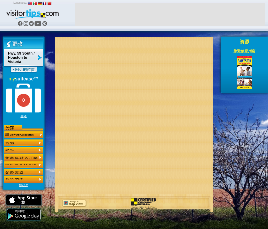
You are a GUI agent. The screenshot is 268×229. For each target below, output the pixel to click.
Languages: (20, 2)
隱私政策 (23, 185)
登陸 (23, 116)
